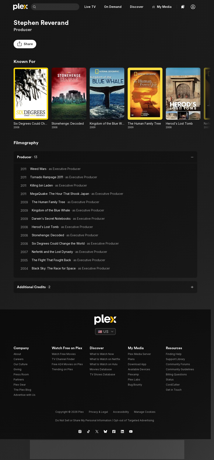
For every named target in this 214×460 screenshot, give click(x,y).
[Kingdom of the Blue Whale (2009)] (107, 98)
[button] (193, 7)
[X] (97, 431)
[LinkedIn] (122, 431)
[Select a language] (105, 331)
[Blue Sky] (105, 431)
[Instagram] (80, 431)
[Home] (21, 7)
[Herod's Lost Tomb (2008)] (183, 98)
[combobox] (58, 6)
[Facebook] (114, 431)
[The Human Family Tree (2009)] (145, 98)
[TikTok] (88, 431)
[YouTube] (131, 431)
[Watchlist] (183, 7)
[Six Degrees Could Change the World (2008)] (31, 98)
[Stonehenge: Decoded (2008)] (69, 98)
